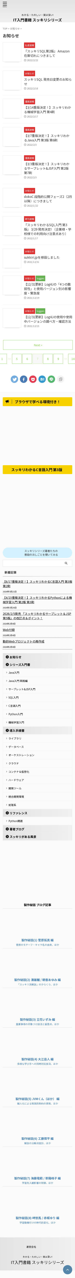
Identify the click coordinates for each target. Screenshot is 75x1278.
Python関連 (15, 821)
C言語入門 (14, 706)
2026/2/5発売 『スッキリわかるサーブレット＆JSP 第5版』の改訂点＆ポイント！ (37, 615)
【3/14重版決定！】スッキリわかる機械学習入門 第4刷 (47, 109)
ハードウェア (16, 780)
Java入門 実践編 (18, 681)
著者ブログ (17, 829)
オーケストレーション (21, 755)
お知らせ (15, 657)
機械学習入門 (16, 722)
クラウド (13, 763)
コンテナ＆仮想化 (18, 771)
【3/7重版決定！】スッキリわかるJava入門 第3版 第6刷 (46, 137)
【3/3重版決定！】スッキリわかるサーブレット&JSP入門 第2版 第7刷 (46, 168)
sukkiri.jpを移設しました (42, 257)
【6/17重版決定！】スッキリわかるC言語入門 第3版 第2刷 (37, 583)
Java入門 (13, 672)
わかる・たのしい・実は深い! (37, 1256)
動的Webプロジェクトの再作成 (23, 641)
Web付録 (9, 629)
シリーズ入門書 (20, 664)
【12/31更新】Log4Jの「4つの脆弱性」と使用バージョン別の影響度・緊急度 (47, 288)
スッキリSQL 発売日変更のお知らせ (48, 81)
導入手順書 (17, 730)
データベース (16, 747)
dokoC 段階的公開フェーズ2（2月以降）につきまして (48, 198)
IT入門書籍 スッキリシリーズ (37, 20)
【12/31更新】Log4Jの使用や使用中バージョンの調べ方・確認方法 (48, 319)
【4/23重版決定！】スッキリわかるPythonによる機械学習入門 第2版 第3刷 (37, 599)
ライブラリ (14, 738)
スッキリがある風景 (23, 836)
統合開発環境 (16, 796)
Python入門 (15, 714)
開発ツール (14, 788)
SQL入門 (13, 697)
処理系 (12, 805)
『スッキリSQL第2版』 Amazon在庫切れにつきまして (47, 53)
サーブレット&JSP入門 (21, 689)
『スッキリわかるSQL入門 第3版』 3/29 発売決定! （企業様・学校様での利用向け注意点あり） (47, 229)
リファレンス (18, 813)
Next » (38, 345)
